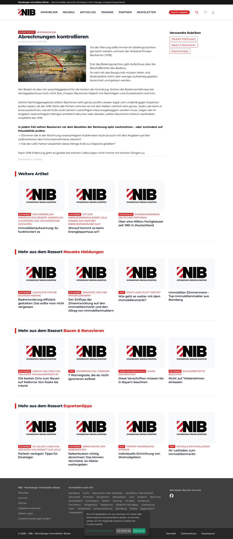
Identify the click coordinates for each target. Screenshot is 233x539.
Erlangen (88, 496)
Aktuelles (88, 12)
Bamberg (121, 508)
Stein (71, 508)
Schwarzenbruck (103, 508)
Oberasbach (119, 496)
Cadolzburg (148, 504)
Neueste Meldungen (184, 38)
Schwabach (92, 500)
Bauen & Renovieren (184, 45)
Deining (117, 500)
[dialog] (116, 523)
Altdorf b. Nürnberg (127, 504)
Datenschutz (188, 533)
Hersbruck (143, 500)
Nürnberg (74, 493)
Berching (155, 496)
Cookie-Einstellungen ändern (34, 518)
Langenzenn (75, 512)
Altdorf (106, 500)
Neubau (69, 12)
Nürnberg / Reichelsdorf (139, 493)
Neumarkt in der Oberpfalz (107, 493)
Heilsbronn (106, 504)
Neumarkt (74, 496)
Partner (125, 12)
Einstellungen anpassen (99, 530)
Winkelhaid (84, 508)
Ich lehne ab (123, 530)
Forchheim (75, 504)
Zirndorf (129, 500)
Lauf (131, 496)
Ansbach (142, 496)
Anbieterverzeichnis (29, 508)
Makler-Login (25, 513)
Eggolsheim (147, 508)
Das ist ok (138, 530)
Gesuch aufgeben (179, 12)
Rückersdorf (75, 500)
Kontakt (171, 533)
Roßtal (133, 508)
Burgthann (103, 496)
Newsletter (146, 12)
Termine (107, 12)
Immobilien (49, 12)
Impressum (208, 533)
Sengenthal (90, 504)
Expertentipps (180, 51)
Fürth (86, 493)
